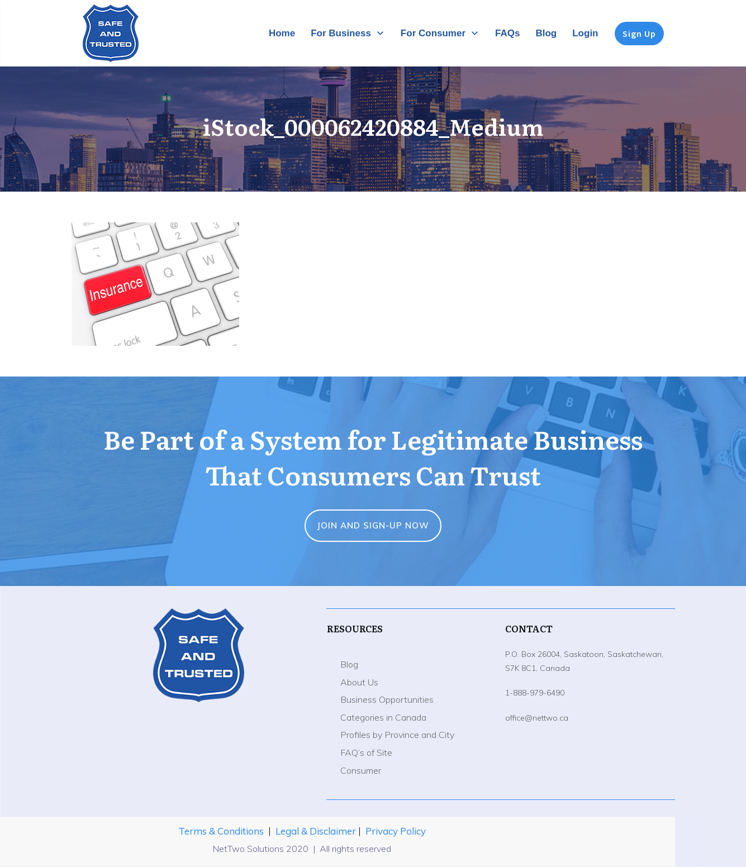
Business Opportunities (387, 699)
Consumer (360, 770)
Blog (349, 664)
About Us (359, 682)
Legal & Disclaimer (316, 831)
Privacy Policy (395, 831)
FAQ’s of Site (366, 752)
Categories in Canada (383, 717)
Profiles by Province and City (397, 734)
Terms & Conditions (221, 831)
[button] (155, 284)
